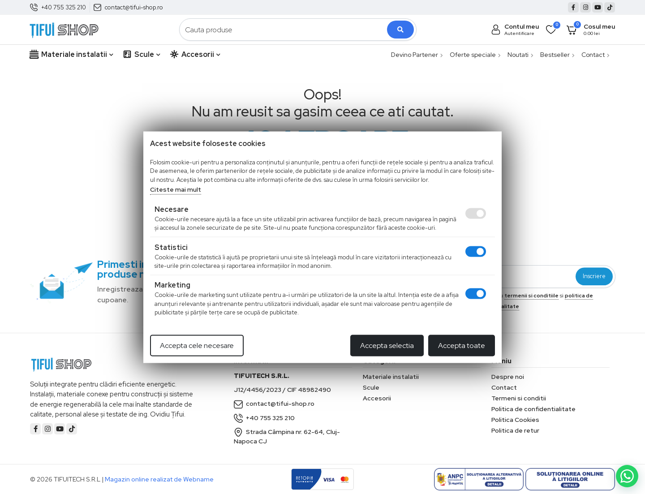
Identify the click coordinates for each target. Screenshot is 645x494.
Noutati (520, 55)
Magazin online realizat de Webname (159, 479)
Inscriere (594, 276)
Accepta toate (461, 345)
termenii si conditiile (531, 295)
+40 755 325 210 (63, 7)
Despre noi (507, 377)
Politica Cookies (515, 420)
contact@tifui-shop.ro (134, 7)
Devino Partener (417, 55)
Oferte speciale (475, 55)
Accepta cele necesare (197, 345)
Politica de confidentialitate (533, 409)
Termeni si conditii (518, 398)
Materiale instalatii (71, 54)
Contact (595, 55)
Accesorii (194, 54)
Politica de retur (515, 430)
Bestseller (557, 55)
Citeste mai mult (175, 189)
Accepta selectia (387, 345)
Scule (141, 54)
